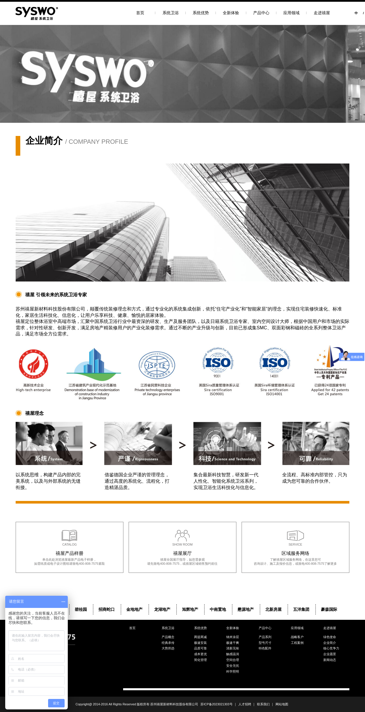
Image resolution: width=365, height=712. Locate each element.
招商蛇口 (106, 609)
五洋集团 (301, 609)
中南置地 (218, 609)
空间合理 (232, 660)
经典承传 (168, 642)
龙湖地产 (162, 609)
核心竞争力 (331, 648)
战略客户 (297, 637)
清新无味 (232, 648)
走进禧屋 (322, 12)
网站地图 (281, 704)
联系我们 (263, 704)
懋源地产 (246, 609)
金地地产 (134, 609)
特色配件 (265, 648)
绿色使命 (329, 637)
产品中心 (261, 12)
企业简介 (329, 642)
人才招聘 (244, 704)
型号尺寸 (265, 642)
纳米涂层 (232, 637)
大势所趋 (168, 648)
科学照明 (232, 671)
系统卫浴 (171, 12)
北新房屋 (273, 609)
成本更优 (200, 654)
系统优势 (201, 12)
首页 (140, 12)
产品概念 (168, 637)
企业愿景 (329, 654)
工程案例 (297, 642)
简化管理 (200, 660)
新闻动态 (329, 660)
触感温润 (232, 654)
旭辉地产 (190, 609)
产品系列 (265, 637)
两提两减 (200, 637)
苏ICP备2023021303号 (216, 704)
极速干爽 (232, 642)
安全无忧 (232, 665)
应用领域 (291, 12)
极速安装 (200, 642)
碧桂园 (81, 609)
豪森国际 (329, 609)
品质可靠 (200, 648)
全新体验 (231, 12)
